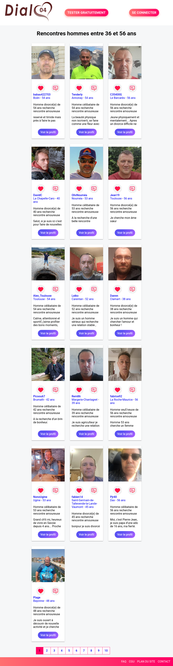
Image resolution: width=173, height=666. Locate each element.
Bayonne (38, 601)
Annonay (77, 98)
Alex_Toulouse (42, 295)
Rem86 (76, 396)
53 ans (89, 198)
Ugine (37, 500)
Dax (112, 500)
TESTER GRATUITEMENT (86, 13)
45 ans (89, 507)
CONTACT (164, 661)
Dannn (114, 295)
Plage (37, 597)
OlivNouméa (79, 195)
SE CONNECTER (144, 13)
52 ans (89, 299)
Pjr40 (113, 497)
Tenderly (77, 94)
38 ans (126, 299)
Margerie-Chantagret (84, 399)
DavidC (37, 195)
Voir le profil (48, 132)
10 (106, 650)
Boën (36, 98)
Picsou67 (39, 396)
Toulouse (116, 198)
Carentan (77, 299)
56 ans (131, 98)
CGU (132, 661)
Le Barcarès (117, 98)
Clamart (115, 299)
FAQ (123, 661)
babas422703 (42, 94)
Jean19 (114, 195)
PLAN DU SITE (146, 661)
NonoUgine (40, 497)
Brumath (38, 399)
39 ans (76, 403)
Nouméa (77, 198)
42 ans (50, 399)
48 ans (50, 601)
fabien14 (77, 497)
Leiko (75, 295)
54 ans (46, 98)
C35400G (116, 94)
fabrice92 (116, 396)
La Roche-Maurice (121, 399)
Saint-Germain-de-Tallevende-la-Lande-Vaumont (84, 504)
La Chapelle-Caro (44, 198)
